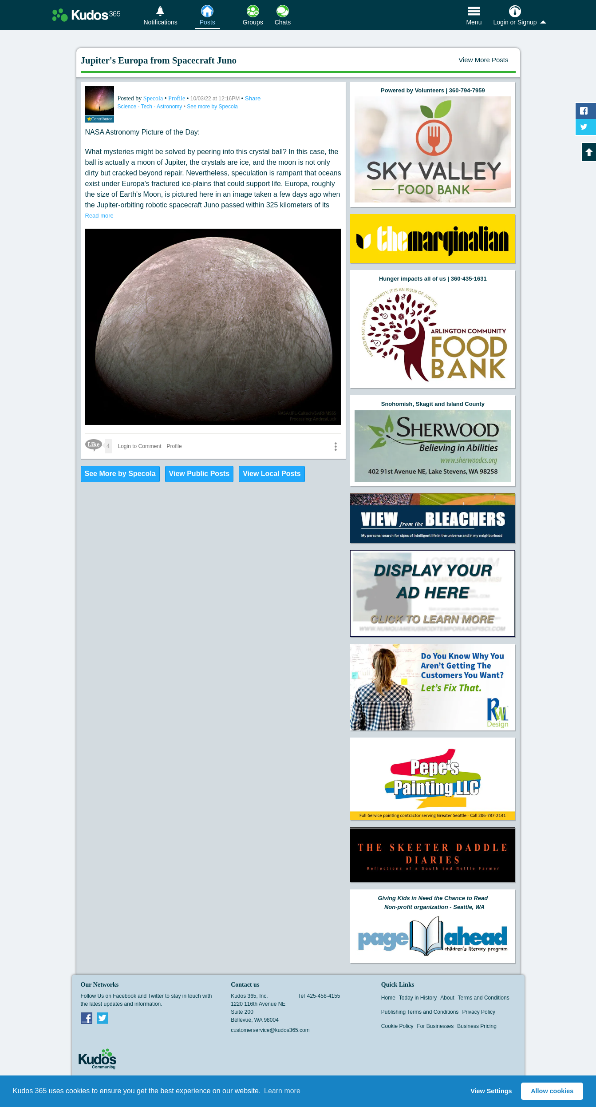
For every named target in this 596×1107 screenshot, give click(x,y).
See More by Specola (120, 473)
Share (253, 98)
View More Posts (483, 59)
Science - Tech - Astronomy (151, 106)
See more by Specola (212, 106)
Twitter (102, 1017)
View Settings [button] (491, 1091)
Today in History (418, 998)
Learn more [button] (282, 1091)
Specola (154, 98)
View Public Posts (199, 473)
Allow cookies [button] (552, 1091)
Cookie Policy (397, 1026)
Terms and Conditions (483, 998)
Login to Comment (140, 446)
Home (388, 998)
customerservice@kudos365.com (270, 1030)
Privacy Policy (478, 1012)
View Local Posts (271, 473)
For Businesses (435, 1026)
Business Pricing (477, 1026)
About (447, 998)
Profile (176, 98)
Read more (99, 215)
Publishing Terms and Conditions (420, 1012)
